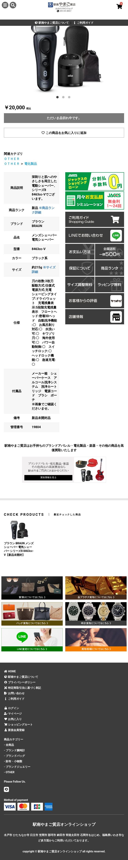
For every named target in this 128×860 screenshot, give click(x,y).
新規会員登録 (14, 730)
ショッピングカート (18, 724)
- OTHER (9, 772)
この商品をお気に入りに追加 (64, 133)
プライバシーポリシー (19, 682)
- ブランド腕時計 (14, 750)
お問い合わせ (14, 693)
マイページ (13, 713)
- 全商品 (9, 744)
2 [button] (64, 98)
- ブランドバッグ (14, 755)
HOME (10, 671)
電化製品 (30, 164)
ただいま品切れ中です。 (64, 118)
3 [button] (70, 98)
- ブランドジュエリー (17, 766)
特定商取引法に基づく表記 (22, 687)
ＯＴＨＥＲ (12, 159)
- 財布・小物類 (13, 761)
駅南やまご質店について (51, 22)
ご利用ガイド (83, 22)
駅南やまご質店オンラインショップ (64, 824)
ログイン (11, 708)
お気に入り (13, 719)
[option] (64, 54)
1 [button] (58, 98)
